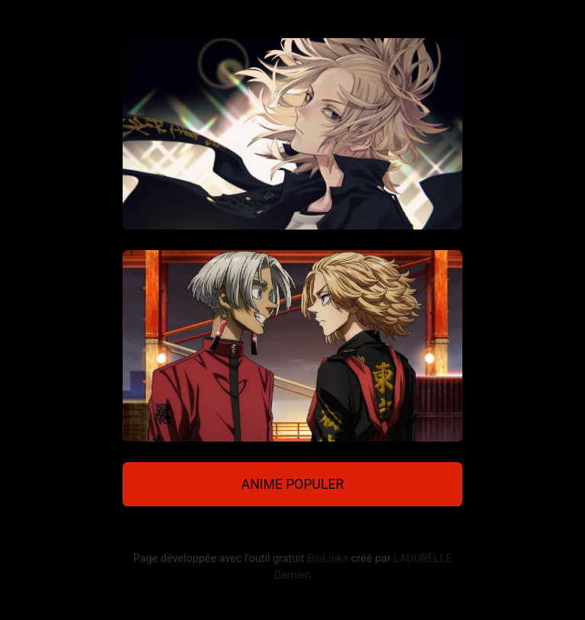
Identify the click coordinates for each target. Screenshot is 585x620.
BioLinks (328, 558)
